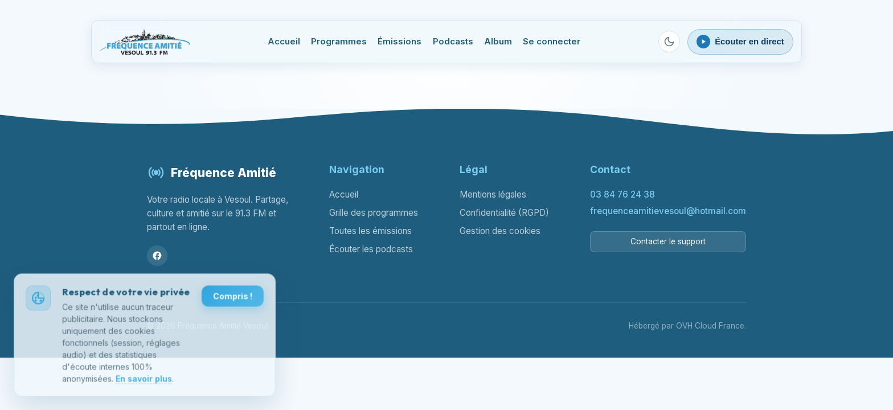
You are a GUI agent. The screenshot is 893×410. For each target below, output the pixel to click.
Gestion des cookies (500, 231)
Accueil (284, 41)
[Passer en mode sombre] (669, 41)
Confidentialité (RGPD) (504, 212)
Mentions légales (493, 194)
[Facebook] (157, 255)
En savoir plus (144, 380)
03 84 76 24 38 (622, 194)
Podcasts (453, 41)
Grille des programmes (373, 212)
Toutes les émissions (370, 231)
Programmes (339, 41)
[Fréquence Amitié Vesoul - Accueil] (145, 41)
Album (498, 41)
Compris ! (232, 297)
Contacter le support (668, 241)
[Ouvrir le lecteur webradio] (740, 42)
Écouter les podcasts (371, 249)
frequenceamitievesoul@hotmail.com (668, 211)
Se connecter (551, 41)
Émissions (399, 41)
